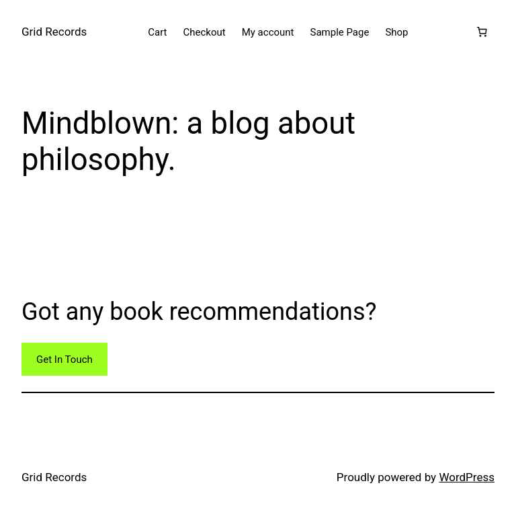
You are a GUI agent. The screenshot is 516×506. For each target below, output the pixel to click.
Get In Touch (64, 359)
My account (268, 32)
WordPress (466, 477)
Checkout (204, 32)
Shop (396, 32)
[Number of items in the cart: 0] (481, 32)
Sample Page (340, 32)
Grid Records (54, 31)
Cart (157, 32)
